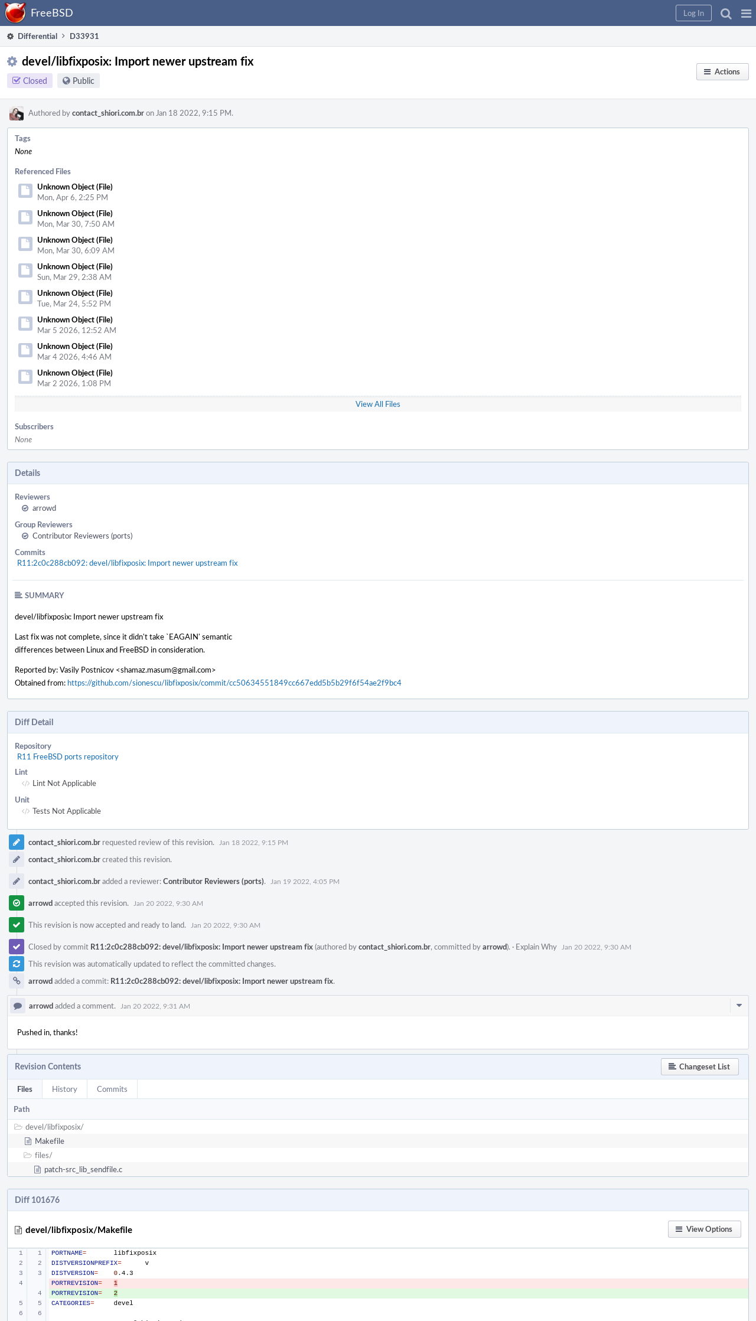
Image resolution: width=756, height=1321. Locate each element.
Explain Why (536, 946)
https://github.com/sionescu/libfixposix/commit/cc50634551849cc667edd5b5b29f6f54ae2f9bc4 (234, 682)
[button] (746, 13)
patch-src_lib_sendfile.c (83, 1169)
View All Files (378, 404)
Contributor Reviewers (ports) (82, 535)
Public (83, 80)
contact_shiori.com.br (108, 112)
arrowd (44, 508)
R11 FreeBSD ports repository (68, 756)
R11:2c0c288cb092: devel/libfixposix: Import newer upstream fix (127, 562)
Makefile (49, 1141)
